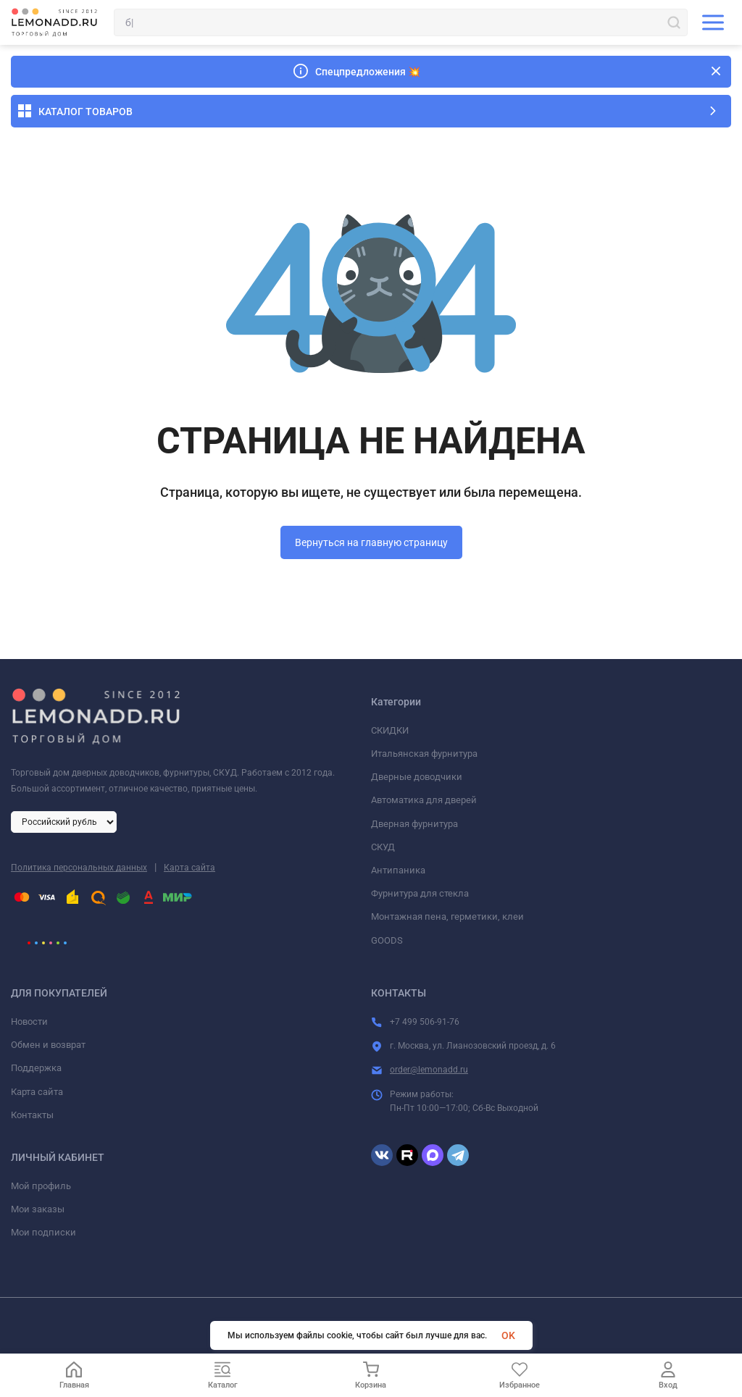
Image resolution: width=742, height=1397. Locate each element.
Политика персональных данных (79, 868)
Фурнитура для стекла (420, 893)
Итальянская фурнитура (424, 753)
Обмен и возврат (48, 1044)
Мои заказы (37, 1209)
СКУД (383, 847)
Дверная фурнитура (414, 823)
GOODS (387, 940)
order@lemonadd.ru (429, 1070)
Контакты (32, 1114)
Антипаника (398, 870)
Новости (29, 1021)
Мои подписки (43, 1232)
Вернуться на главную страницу (371, 542)
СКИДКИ (390, 730)
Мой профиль (41, 1185)
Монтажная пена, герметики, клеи (447, 916)
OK (508, 1335)
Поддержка (36, 1067)
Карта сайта (189, 868)
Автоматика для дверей (424, 799)
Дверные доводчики (416, 776)
